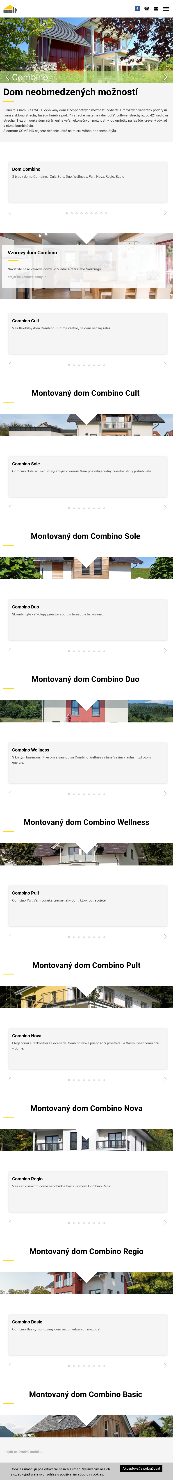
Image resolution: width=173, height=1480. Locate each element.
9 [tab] (106, 214)
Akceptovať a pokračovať (141, 1468)
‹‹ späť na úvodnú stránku (22, 1452)
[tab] (146, 8)
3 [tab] (76, 214)
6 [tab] (91, 214)
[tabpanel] (88, 182)
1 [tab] (67, 214)
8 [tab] (101, 214)
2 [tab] (72, 214)
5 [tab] (86, 214)
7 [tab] (96, 214)
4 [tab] (81, 214)
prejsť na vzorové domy (25, 277)
